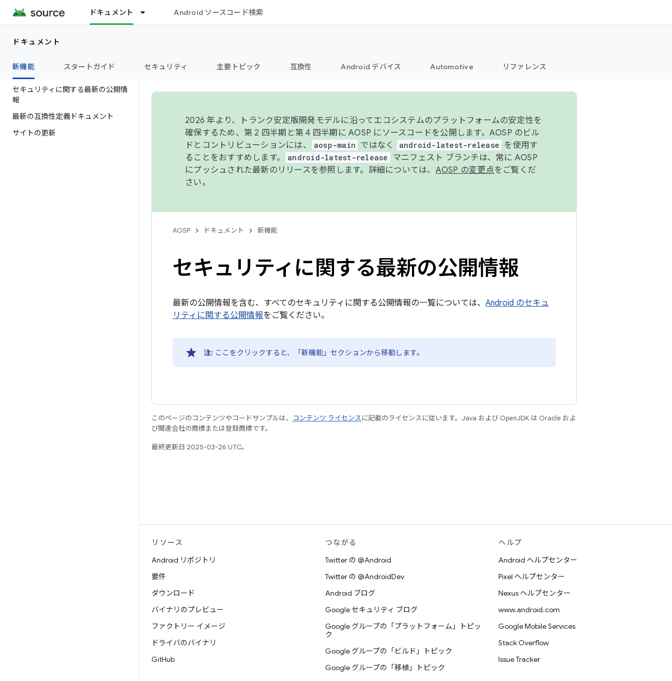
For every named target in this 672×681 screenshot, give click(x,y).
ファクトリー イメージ (188, 626)
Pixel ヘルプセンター (531, 576)
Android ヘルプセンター (537, 560)
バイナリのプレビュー (187, 609)
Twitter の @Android (358, 560)
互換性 (301, 66)
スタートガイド (89, 66)
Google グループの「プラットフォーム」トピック (403, 630)
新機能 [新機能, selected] (23, 66)
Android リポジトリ (183, 560)
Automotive (452, 66)
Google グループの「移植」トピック (385, 667)
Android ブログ (350, 593)
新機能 (267, 230)
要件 (158, 576)
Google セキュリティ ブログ (371, 609)
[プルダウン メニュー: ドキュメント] (147, 12)
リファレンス (524, 66)
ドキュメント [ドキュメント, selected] (111, 12)
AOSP (181, 230)
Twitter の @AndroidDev (364, 576)
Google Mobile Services (536, 626)
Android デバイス (371, 66)
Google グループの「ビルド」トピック (388, 651)
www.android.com (529, 609)
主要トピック (239, 66)
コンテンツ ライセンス (327, 418)
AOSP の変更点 (465, 170)
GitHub (163, 659)
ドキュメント (36, 42)
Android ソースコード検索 (218, 12)
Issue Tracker (519, 659)
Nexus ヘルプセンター (534, 593)
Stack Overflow (523, 642)
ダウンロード (173, 593)
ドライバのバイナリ (184, 642)
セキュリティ (166, 66)
